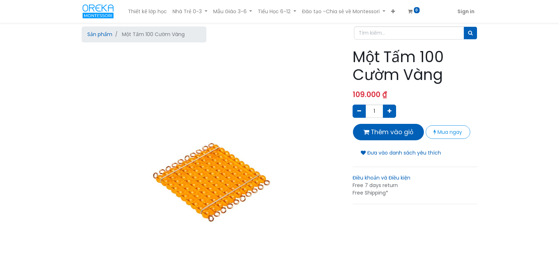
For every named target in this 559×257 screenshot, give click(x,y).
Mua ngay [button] (448, 132)
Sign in (466, 11)
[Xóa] (359, 111)
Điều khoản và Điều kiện (381, 177)
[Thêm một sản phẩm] (389, 111)
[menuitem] (147, 11)
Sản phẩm (99, 34)
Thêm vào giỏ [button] (388, 132)
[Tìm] (470, 33)
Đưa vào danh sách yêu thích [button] (401, 152)
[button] (393, 11)
